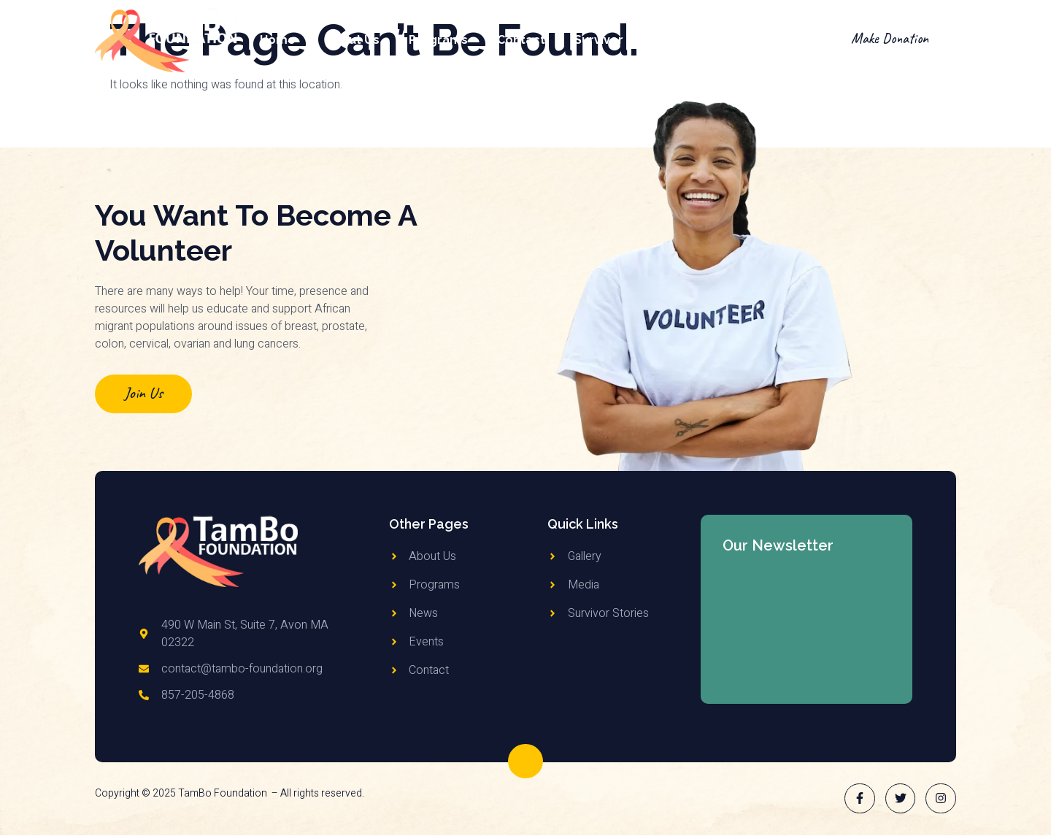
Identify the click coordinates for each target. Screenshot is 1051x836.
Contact (521, 40)
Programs (438, 40)
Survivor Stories (621, 40)
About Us (352, 40)
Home (278, 40)
